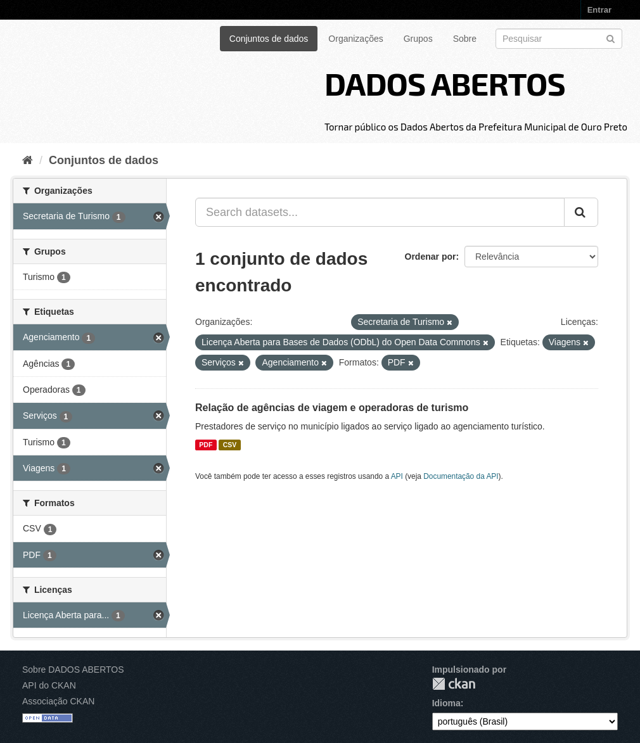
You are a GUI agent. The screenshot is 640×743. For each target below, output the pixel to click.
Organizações (355, 39)
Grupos (418, 39)
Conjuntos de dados (269, 39)
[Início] (27, 160)
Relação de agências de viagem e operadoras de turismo (331, 407)
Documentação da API (460, 476)
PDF (205, 444)
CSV (230, 444)
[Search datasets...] (380, 212)
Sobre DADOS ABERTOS (73, 669)
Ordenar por (430, 256)
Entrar (599, 10)
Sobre (465, 39)
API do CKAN (49, 685)
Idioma (446, 703)
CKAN (453, 683)
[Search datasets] (559, 39)
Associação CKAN (58, 701)
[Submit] (610, 37)
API (397, 476)
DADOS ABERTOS (444, 83)
